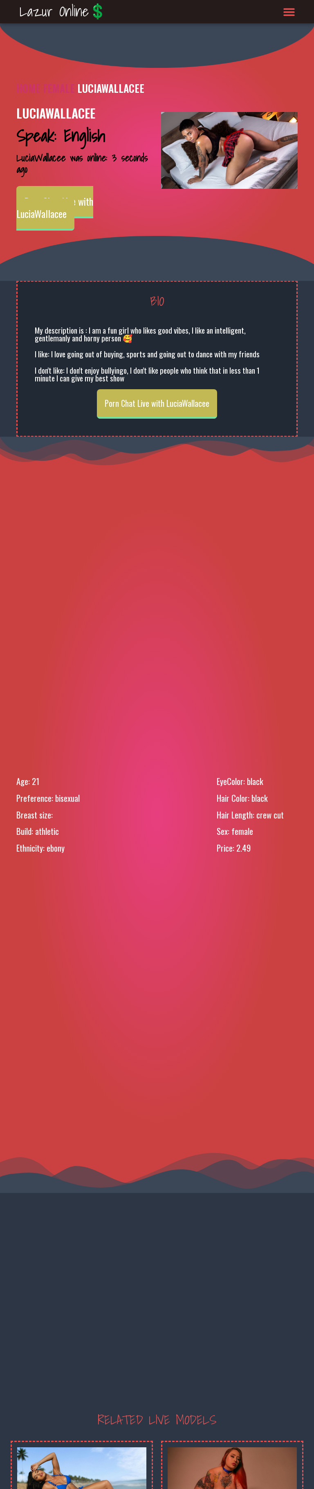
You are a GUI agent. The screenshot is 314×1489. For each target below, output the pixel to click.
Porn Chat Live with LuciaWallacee (54, 207)
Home (28, 88)
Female (59, 88)
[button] (289, 11)
